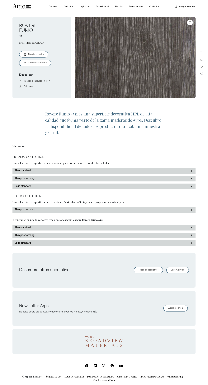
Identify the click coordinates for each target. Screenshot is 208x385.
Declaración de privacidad (100, 376)
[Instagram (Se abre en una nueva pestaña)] (103, 365)
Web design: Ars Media (104, 379)
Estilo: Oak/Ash (177, 270)
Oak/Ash (39, 43)
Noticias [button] (119, 7)
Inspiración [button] (84, 7)
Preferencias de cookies (152, 376)
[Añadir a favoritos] (190, 22)
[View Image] (135, 57)
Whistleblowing (175, 376)
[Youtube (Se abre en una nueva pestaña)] (121, 366)
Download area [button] (136, 7)
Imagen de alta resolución (34, 81)
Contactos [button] (154, 7)
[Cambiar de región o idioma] (185, 7)
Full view (26, 86)
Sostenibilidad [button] (102, 7)
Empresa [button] (53, 7)
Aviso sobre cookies (127, 376)
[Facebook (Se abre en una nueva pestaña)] (86, 365)
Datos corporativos (74, 376)
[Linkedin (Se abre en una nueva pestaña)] (95, 365)
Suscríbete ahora (175, 308)
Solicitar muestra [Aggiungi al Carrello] (34, 54)
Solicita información (35, 63)
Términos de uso (53, 376)
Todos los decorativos (148, 270)
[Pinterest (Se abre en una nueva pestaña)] (112, 365)
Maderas (30, 43)
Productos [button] (68, 7)
